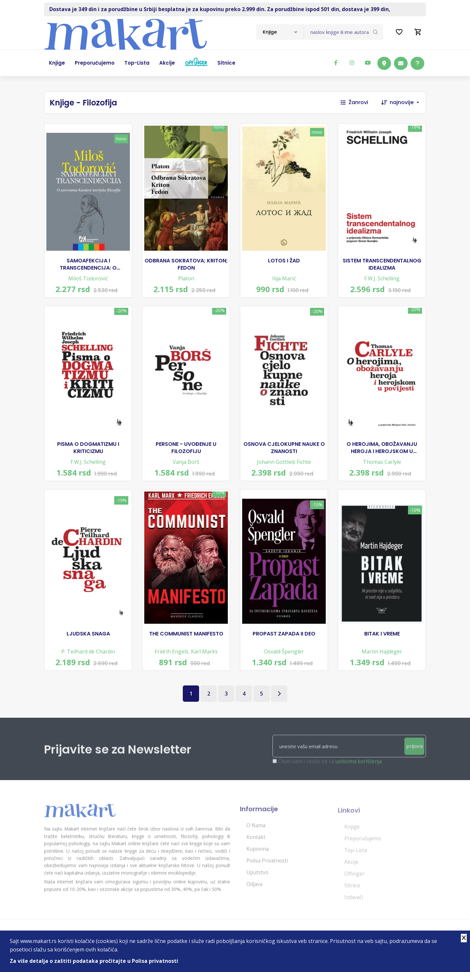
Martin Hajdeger (382, 658)
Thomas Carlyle (382, 466)
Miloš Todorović (88, 279)
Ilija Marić (284, 279)
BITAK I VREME (382, 641)
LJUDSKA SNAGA (88, 641)
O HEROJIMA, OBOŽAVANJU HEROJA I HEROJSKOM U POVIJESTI (382, 452)
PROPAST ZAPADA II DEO (284, 641)
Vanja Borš (186, 466)
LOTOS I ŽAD (284, 262)
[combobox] (280, 32)
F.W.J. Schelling (382, 279)
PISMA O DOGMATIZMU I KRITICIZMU (88, 452)
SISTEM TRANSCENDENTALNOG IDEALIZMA (382, 266)
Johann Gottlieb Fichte (284, 466)
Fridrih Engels (171, 658)
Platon (186, 279)
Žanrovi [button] (354, 102)
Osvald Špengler (284, 658)
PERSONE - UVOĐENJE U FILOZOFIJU (186, 452)
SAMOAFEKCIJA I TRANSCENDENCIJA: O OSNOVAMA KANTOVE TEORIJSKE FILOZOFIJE (88, 266)
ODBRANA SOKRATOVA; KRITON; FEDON (186, 266)
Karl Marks (204, 658)
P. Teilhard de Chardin (88, 658)
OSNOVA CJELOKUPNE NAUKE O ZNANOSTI (284, 452)
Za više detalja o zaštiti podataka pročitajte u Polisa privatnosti (94, 960)
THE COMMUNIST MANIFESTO (186, 641)
